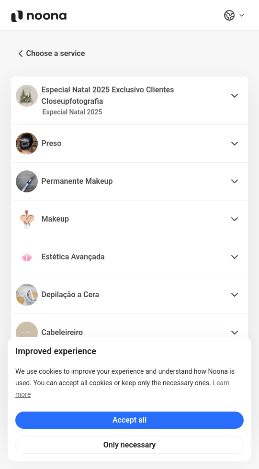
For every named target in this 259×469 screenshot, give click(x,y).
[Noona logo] (39, 16)
